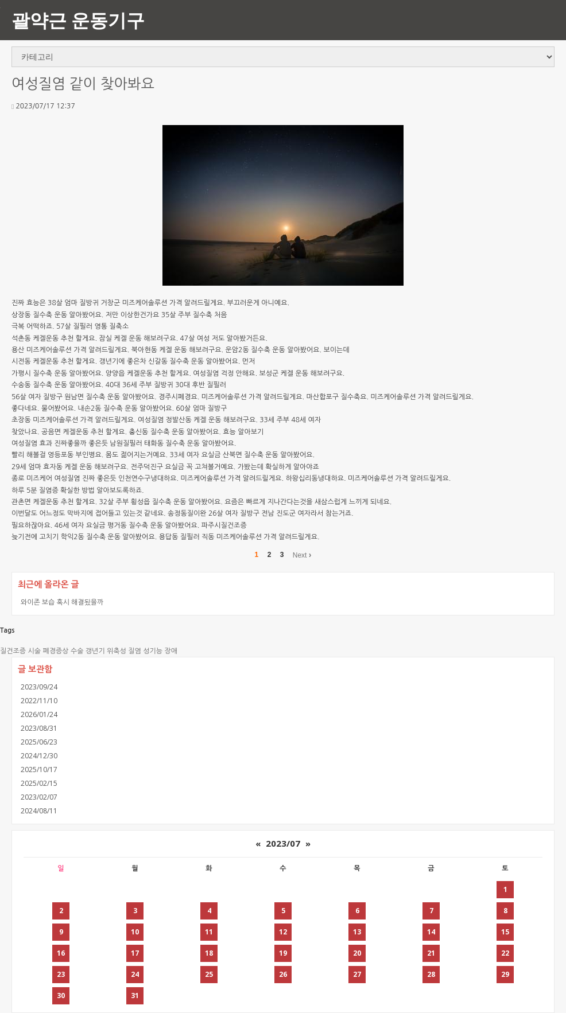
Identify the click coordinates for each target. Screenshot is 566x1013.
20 (357, 953)
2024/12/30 (39, 756)
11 (209, 932)
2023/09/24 (39, 687)
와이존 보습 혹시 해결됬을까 (62, 602)
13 (357, 932)
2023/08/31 (39, 728)
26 (283, 974)
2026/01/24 (39, 714)
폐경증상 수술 (62, 651)
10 (135, 932)
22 (505, 953)
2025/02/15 (39, 783)
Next (302, 554)
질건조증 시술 (20, 651)
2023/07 (283, 843)
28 (431, 974)
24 (135, 974)
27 (357, 974)
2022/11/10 (39, 701)
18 (209, 953)
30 (61, 995)
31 (135, 995)
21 (431, 953)
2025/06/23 (39, 742)
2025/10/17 (39, 769)
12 (283, 932)
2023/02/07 (39, 797)
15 (505, 932)
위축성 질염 (124, 651)
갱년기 (95, 651)
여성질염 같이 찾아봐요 (82, 84)
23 (61, 974)
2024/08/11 (39, 811)
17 (135, 953)
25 (209, 974)
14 (431, 932)
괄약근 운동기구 (78, 19)
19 (283, 953)
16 (61, 953)
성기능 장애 (160, 651)
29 (505, 974)
